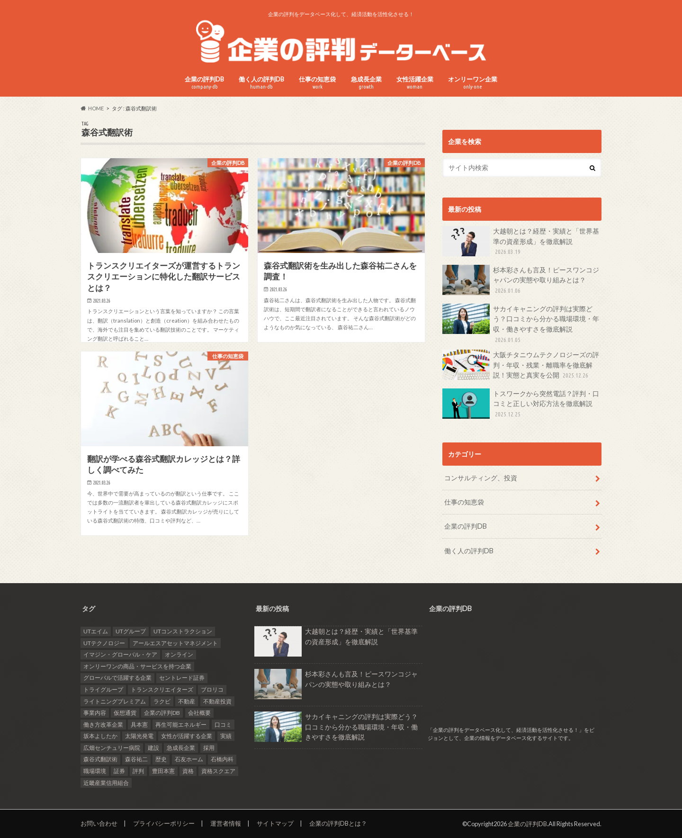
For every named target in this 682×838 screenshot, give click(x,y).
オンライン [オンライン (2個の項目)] (179, 654)
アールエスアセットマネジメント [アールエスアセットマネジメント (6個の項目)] (175, 643)
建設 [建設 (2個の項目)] (153, 747)
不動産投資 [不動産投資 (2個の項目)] (217, 701)
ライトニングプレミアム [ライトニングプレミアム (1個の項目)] (114, 701)
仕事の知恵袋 (317, 82)
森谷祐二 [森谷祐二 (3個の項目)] (136, 759)
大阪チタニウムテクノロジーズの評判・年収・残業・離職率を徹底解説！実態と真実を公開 (520, 365)
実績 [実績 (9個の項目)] (226, 735)
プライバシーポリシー (164, 823)
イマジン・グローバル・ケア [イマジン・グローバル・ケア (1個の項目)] (120, 654)
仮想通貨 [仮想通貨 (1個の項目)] (125, 712)
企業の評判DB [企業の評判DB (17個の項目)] (162, 712)
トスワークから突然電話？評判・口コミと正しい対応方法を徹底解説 (520, 403)
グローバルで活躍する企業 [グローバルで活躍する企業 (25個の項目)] (117, 677)
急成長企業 (366, 82)
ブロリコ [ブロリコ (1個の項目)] (212, 689)
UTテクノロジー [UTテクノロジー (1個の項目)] (104, 643)
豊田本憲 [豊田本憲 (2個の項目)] (163, 771)
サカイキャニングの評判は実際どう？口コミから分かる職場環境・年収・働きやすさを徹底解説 (520, 324)
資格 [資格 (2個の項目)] (188, 771)
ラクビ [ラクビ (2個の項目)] (161, 701)
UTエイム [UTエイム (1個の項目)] (95, 631)
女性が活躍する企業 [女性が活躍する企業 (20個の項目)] (186, 735)
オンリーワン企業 (472, 82)
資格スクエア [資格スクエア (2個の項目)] (218, 771)
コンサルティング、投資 (480, 478)
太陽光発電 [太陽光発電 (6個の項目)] (139, 735)
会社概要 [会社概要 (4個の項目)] (199, 712)
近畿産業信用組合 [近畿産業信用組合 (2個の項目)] (106, 782)
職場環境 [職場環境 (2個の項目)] (94, 771)
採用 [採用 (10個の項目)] (209, 747)
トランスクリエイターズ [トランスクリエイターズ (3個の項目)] (162, 689)
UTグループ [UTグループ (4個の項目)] (131, 631)
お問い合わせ (99, 823)
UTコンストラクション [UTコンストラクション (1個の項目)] (182, 631)
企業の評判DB (204, 82)
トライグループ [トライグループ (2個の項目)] (103, 689)
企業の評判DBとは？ (338, 823)
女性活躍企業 (414, 82)
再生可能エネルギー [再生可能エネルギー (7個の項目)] (180, 724)
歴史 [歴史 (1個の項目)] (161, 759)
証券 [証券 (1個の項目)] (119, 771)
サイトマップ (275, 823)
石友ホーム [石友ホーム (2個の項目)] (189, 759)
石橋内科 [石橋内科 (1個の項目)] (222, 759)
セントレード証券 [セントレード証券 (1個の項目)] (182, 677)
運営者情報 (225, 823)
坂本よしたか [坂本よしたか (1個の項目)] (100, 735)
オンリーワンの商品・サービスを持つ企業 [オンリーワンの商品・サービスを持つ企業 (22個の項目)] (137, 666)
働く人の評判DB (261, 82)
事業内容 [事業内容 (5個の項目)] (94, 712)
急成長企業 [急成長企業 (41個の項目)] (181, 747)
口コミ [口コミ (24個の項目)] (223, 724)
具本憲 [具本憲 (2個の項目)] (139, 724)
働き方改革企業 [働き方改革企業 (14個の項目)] (103, 724)
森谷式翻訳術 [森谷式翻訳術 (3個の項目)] (100, 759)
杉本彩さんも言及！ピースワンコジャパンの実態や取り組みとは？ (520, 280)
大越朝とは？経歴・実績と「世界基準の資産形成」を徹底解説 (520, 241)
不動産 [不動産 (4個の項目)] (186, 701)
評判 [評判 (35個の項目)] (138, 771)
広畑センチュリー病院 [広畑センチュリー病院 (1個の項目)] (111, 747)
